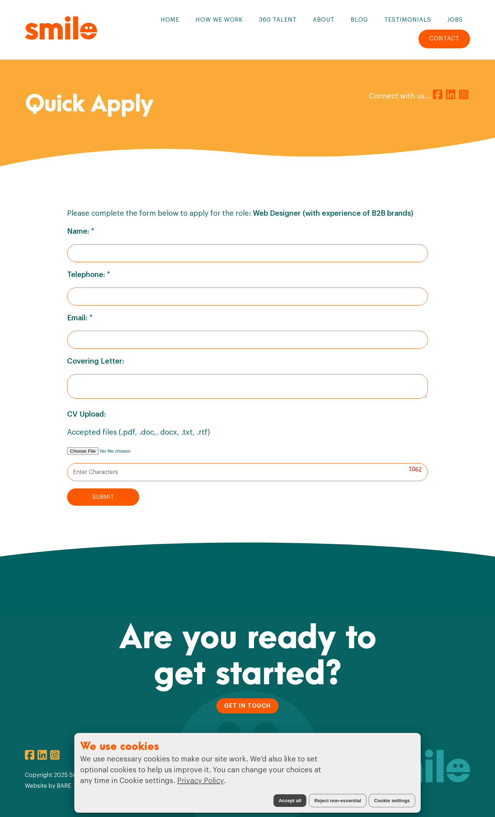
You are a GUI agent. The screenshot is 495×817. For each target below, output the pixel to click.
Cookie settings (392, 800)
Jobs (455, 20)
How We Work (219, 20)
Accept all (290, 800)
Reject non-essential (337, 800)
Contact (444, 38)
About (323, 20)
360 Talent (278, 20)
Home (170, 20)
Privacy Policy (200, 781)
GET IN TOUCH (247, 706)
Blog (359, 20)
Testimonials (407, 20)
